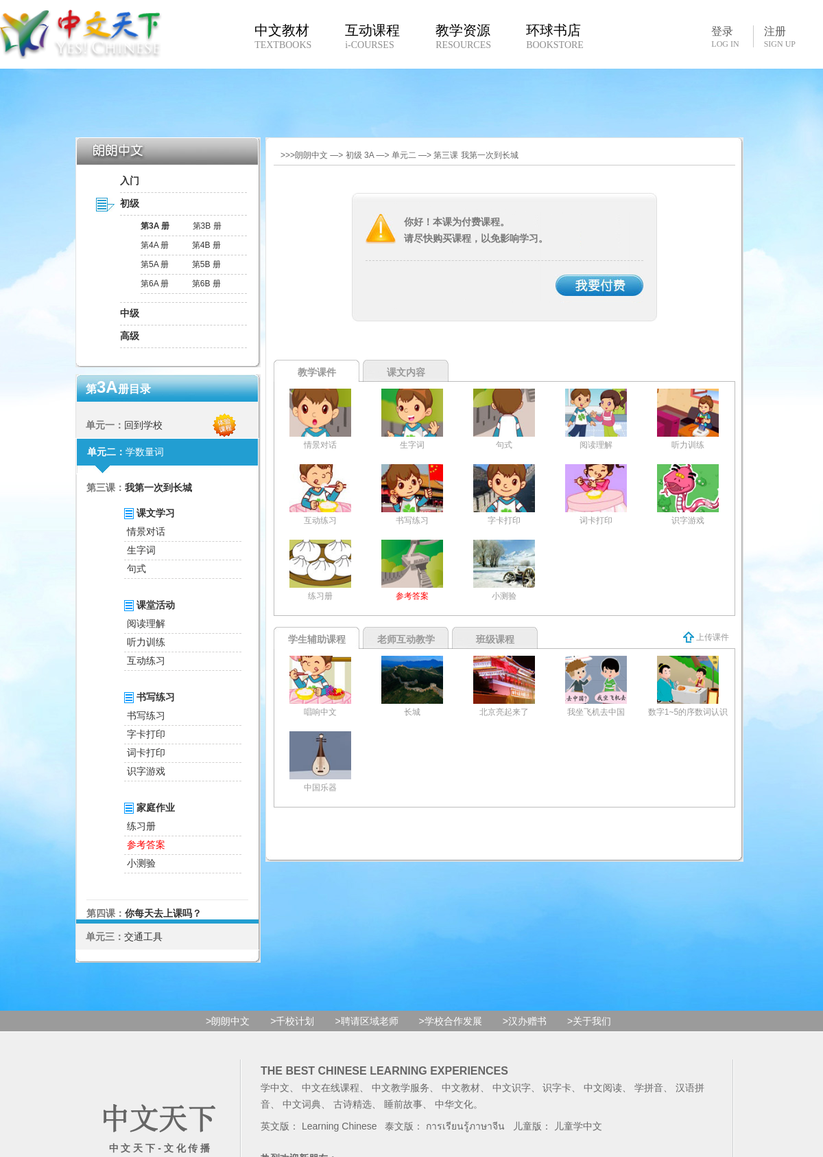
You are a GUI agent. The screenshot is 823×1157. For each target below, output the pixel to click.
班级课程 (495, 639)
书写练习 (146, 715)
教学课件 (317, 372)
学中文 (275, 1087)
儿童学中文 (578, 1126)
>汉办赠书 (525, 1021)
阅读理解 (146, 623)
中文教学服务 (400, 1087)
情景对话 (146, 531)
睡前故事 (403, 1104)
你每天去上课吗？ (163, 913)
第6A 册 (155, 283)
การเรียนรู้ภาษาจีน (465, 1126)
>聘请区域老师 (366, 1021)
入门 (129, 180)
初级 (129, 203)
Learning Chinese (339, 1126)
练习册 (141, 826)
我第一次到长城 (158, 487)
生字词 (141, 550)
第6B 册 (206, 283)
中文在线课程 (330, 1087)
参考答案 (146, 844)
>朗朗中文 (228, 1021)
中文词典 (302, 1104)
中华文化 (454, 1104)
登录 (725, 36)
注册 (780, 37)
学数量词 (145, 451)
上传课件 (706, 637)
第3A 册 (155, 226)
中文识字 (511, 1087)
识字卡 (556, 1087)
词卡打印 (146, 752)
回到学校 (143, 425)
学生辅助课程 (317, 639)
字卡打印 (146, 734)
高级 (129, 335)
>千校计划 (292, 1021)
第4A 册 (155, 245)
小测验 (141, 863)
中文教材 (461, 1087)
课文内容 (406, 372)
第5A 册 (155, 264)
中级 (129, 313)
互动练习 (146, 660)
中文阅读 (603, 1087)
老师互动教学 (406, 639)
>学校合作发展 (450, 1021)
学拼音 (648, 1087)
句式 (136, 568)
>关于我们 (589, 1021)
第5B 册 (206, 264)
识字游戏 (146, 771)
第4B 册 (206, 245)
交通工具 (143, 936)
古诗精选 (352, 1104)
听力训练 (146, 642)
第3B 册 (207, 226)
